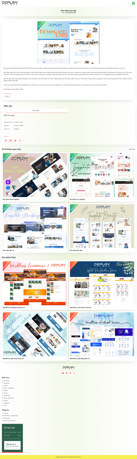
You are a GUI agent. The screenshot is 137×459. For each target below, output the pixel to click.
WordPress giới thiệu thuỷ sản (13, 358)
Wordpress (7, 380)
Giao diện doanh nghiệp (11, 199)
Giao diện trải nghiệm (77, 199)
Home (62, 12)
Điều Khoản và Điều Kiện (11, 415)
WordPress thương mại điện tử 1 (14, 307)
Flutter (6, 385)
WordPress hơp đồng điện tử (80, 358)
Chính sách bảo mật (9, 420)
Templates (7, 96)
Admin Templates (9, 388)
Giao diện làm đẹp (76, 250)
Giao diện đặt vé (8, 250)
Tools (5, 405)
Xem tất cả (132, 149)
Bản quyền (7, 418)
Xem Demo (36, 110)
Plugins (6, 390)
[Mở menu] (133, 3)
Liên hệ (6, 413)
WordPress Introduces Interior (80, 307)
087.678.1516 (14, 446)
